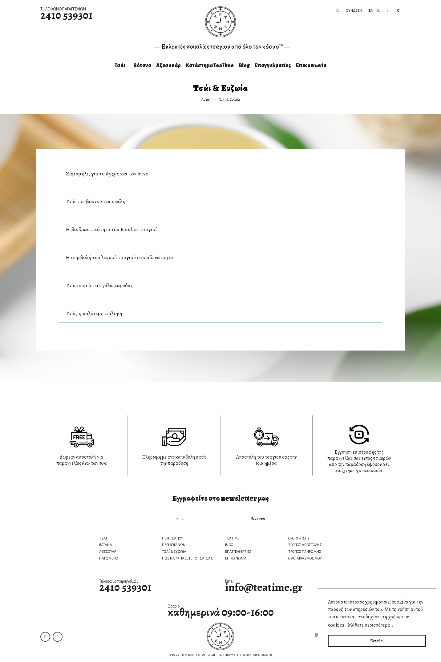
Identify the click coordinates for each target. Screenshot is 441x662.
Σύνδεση (354, 11)
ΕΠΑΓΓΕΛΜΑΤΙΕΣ (238, 552)
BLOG (229, 545)
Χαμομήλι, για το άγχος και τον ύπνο (107, 173)
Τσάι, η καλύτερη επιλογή (94, 313)
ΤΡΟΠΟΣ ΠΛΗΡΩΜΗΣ (304, 552)
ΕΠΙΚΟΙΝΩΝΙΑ (236, 558)
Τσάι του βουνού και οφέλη (95, 201)
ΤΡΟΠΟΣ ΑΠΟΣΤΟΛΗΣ (305, 545)
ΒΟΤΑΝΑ (105, 545)
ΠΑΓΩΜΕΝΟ (108, 558)
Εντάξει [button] (377, 641)
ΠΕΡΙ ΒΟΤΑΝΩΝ (173, 545)
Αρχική (206, 99)
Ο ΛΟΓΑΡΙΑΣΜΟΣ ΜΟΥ (305, 558)
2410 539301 (66, 14)
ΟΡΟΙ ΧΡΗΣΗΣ (299, 538)
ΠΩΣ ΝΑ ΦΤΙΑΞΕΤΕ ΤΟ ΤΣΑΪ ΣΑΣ (187, 558)
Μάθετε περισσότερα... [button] (371, 625)
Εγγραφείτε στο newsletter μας (220, 498)
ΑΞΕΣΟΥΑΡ (107, 552)
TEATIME (232, 538)
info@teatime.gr (263, 587)
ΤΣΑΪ (103, 538)
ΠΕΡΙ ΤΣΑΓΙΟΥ (172, 538)
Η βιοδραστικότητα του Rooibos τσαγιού (112, 229)
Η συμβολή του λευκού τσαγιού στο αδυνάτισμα (119, 257)
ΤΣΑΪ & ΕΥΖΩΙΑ (174, 552)
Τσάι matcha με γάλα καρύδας (99, 285)
